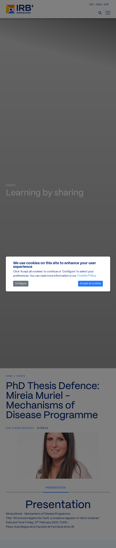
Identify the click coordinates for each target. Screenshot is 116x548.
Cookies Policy (86, 275)
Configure (20, 283)
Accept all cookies (90, 283)
